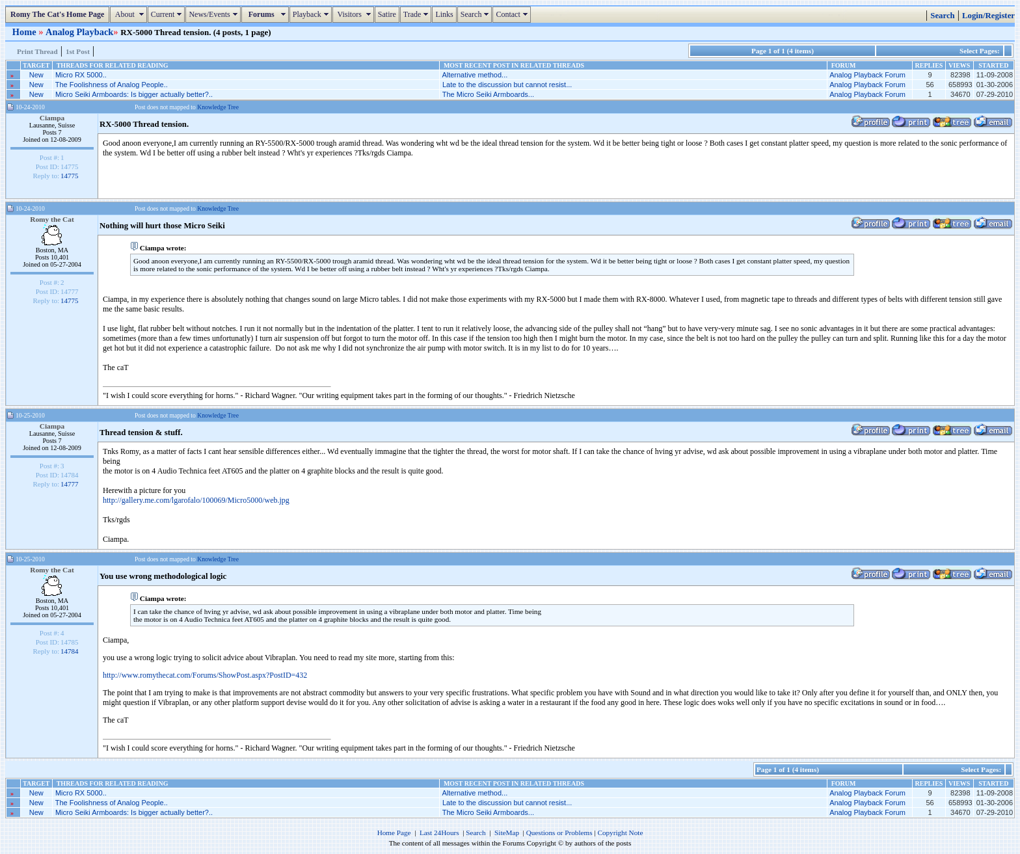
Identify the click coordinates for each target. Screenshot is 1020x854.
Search (476, 14)
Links (444, 14)
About (129, 14)
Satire (387, 14)
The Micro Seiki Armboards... (488, 94)
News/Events (214, 14)
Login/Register (988, 15)
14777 (69, 484)
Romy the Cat (52, 219)
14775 (69, 176)
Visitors (355, 14)
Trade (417, 14)
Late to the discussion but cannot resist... (507, 84)
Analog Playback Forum (867, 75)
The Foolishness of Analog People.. (111, 84)
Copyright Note (620, 832)
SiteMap (506, 832)
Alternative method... (474, 75)
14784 (69, 651)
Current (168, 14)
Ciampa (52, 118)
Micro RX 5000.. (81, 75)
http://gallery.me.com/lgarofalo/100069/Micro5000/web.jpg (196, 500)
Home (25, 32)
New (36, 75)
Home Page (394, 832)
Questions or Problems (559, 832)
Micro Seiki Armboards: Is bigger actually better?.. (134, 94)
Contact (513, 14)
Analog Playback (79, 32)
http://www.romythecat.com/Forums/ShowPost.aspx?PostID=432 (205, 675)
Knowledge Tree (218, 107)
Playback (312, 14)
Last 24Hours (439, 832)
